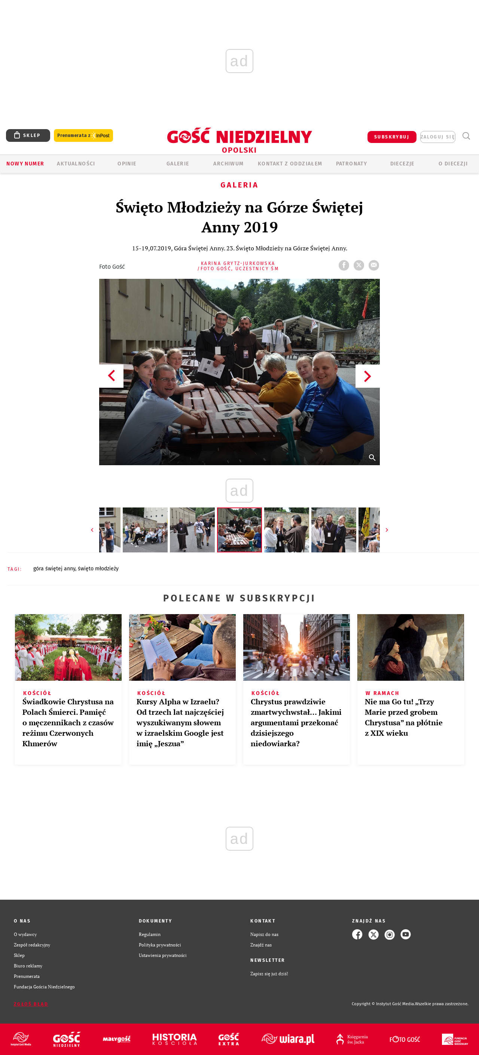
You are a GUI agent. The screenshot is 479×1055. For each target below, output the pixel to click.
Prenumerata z (83, 135)
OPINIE (127, 164)
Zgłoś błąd (31, 1004)
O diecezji (453, 164)
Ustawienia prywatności (163, 955)
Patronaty (351, 164)
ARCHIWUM (228, 164)
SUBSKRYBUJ (391, 137)
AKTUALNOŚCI (76, 164)
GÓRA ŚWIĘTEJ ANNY (54, 568)
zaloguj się (438, 137)
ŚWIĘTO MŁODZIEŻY (98, 568)
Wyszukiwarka (466, 136)
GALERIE (178, 164)
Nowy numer (25, 164)
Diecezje (402, 164)
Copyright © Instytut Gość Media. (383, 1003)
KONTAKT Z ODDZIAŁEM (290, 164)
